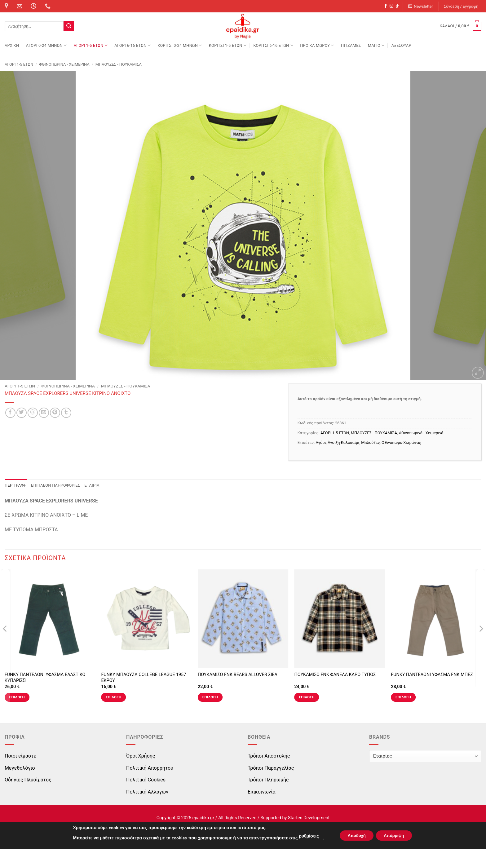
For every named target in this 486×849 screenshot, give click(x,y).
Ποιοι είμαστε (20, 756)
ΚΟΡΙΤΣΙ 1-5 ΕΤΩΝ (227, 45)
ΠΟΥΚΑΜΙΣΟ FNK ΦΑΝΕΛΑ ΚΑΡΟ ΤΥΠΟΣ (335, 674)
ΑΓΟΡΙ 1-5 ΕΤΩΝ (91, 45)
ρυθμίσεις (304, 836)
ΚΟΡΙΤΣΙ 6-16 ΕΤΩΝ (273, 45)
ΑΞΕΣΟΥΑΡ (401, 45)
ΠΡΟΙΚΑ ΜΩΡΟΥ (317, 45)
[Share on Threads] (33, 413)
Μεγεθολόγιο (20, 768)
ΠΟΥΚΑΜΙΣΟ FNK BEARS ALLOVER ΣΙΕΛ (237, 674)
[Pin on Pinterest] (55, 413)
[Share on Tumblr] (66, 413)
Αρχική (12, 45)
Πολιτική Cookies (146, 780)
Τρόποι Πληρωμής (268, 780)
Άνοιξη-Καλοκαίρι (343, 442)
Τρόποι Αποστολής (269, 756)
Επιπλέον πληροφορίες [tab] (55, 485)
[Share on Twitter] (21, 413)
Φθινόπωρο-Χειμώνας (401, 442)
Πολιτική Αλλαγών (147, 792)
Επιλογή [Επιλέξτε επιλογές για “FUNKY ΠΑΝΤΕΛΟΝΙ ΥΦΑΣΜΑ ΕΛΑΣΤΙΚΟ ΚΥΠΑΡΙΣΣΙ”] (17, 697)
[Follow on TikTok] (397, 6)
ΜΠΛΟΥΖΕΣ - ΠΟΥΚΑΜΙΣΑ (118, 64)
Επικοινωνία (262, 792)
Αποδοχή (354, 835)
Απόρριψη (396, 835)
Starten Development (308, 817)
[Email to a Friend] (44, 413)
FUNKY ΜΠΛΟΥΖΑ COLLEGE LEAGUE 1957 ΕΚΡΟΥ (143, 677)
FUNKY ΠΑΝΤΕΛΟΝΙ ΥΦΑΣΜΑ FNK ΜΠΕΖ (432, 674)
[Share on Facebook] (10, 413)
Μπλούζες (370, 442)
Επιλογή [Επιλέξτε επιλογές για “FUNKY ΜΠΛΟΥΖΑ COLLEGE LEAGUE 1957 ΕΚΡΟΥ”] (113, 697)
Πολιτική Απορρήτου (149, 768)
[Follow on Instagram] (391, 6)
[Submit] (69, 26)
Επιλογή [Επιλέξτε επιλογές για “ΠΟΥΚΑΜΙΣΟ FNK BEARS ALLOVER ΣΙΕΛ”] (210, 697)
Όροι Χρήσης (140, 756)
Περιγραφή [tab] (16, 485)
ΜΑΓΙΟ (376, 45)
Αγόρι (321, 442)
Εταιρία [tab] (92, 485)
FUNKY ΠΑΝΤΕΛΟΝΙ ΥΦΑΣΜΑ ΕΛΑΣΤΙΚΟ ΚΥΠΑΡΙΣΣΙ (45, 677)
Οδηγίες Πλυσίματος (28, 780)
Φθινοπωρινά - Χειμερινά (64, 64)
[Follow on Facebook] (385, 6)
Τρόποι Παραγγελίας (271, 768)
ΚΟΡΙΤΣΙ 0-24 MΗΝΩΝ (179, 45)
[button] (420, 6)
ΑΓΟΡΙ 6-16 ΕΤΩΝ (132, 45)
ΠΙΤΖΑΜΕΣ (351, 45)
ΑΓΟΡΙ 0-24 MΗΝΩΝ (46, 45)
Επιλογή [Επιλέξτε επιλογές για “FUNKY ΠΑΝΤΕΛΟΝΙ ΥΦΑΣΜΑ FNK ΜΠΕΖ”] (403, 697)
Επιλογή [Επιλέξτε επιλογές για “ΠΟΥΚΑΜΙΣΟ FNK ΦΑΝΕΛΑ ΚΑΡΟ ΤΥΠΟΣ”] (306, 697)
